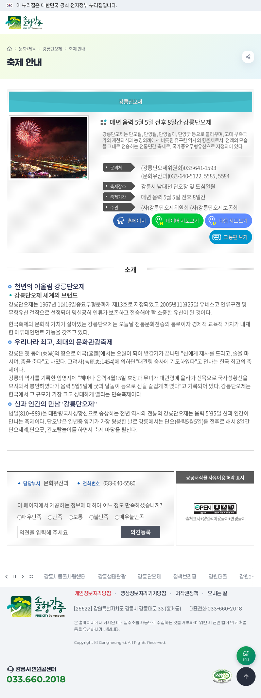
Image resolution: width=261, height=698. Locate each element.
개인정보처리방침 (92, 593)
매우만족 (31, 516)
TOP (246, 676)
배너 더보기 (31, 576)
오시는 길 (217, 593)
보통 (78, 516)
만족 (57, 516)
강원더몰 (218, 576)
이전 (6, 576)
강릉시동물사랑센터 (65, 576)
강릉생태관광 (112, 576)
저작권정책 (186, 593)
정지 (14, 576)
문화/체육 (27, 48)
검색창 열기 (238, 22)
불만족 (101, 516)
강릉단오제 (52, 48)
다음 (23, 576)
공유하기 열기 (248, 57)
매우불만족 (131, 516)
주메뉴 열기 (252, 22)
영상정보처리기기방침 (143, 593)
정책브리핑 (184, 576)
